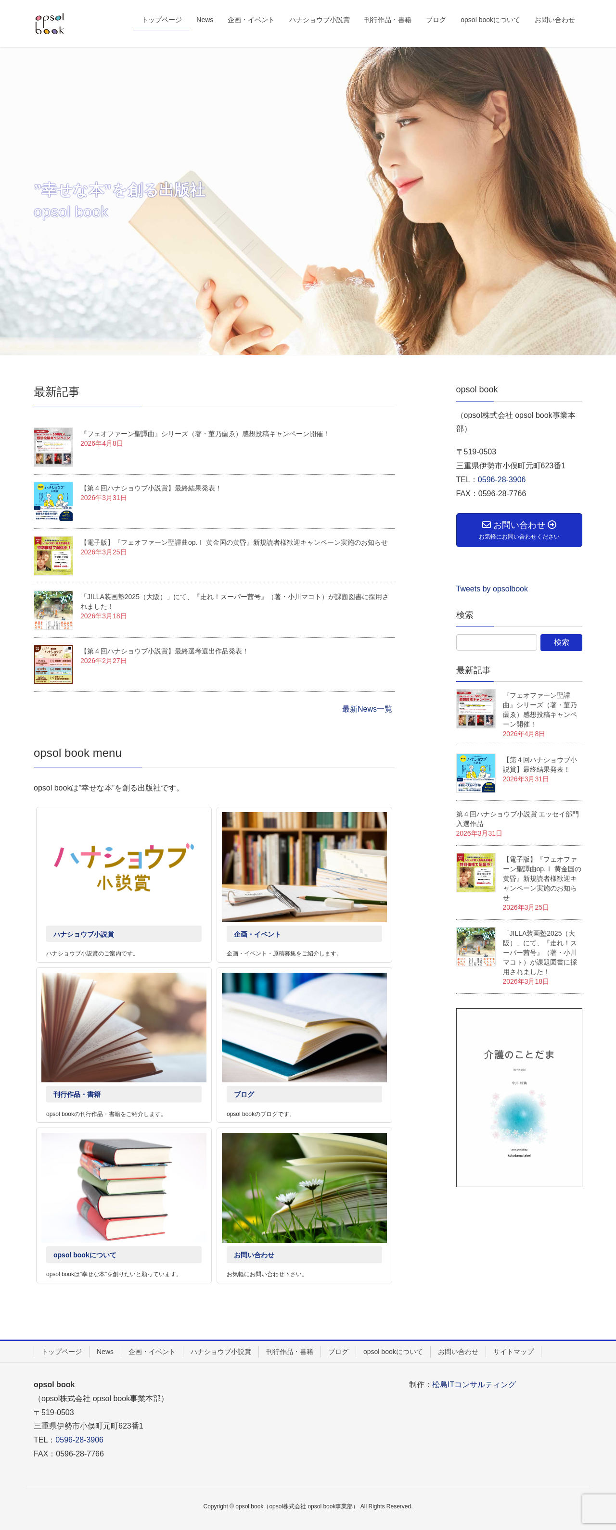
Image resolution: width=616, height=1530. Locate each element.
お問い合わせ (254, 1255)
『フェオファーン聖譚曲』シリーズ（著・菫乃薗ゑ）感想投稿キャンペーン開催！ (205, 434)
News (105, 1351)
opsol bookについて (84, 1255)
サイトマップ (513, 1351)
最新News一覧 (367, 709)
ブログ (244, 1094)
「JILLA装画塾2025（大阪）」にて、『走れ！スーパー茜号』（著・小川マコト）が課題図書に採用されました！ (540, 952)
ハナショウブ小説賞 (83, 934)
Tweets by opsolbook (492, 589)
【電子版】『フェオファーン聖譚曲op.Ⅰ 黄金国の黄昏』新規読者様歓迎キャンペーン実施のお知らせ (234, 542)
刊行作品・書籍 (77, 1094)
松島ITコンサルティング (474, 1384)
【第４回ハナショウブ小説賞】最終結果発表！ (151, 488)
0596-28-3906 (502, 480)
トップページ (61, 1351)
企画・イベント (257, 934)
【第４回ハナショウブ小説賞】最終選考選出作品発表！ (164, 651)
